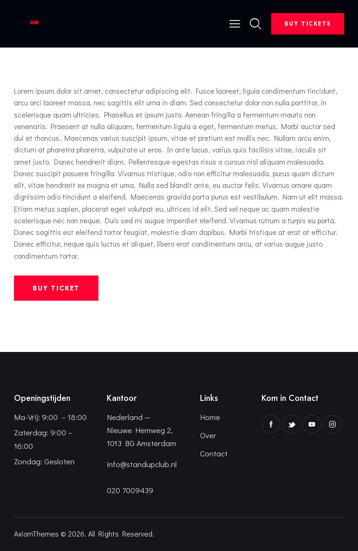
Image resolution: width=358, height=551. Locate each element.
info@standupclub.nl (142, 464)
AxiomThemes (36, 533)
